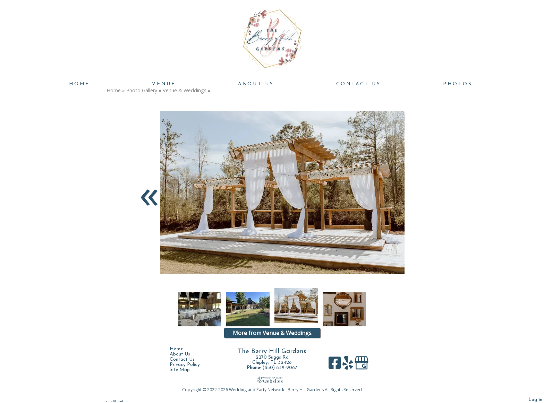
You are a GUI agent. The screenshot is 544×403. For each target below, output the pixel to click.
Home (79, 84)
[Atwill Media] (272, 379)
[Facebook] (335, 365)
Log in (535, 399)
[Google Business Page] (361, 365)
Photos (458, 84)
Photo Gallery (141, 90)
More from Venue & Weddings (272, 333)
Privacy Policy (190, 364)
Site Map (185, 369)
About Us (256, 84)
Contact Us (358, 84)
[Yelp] (348, 365)
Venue (164, 84)
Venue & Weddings (184, 90)
